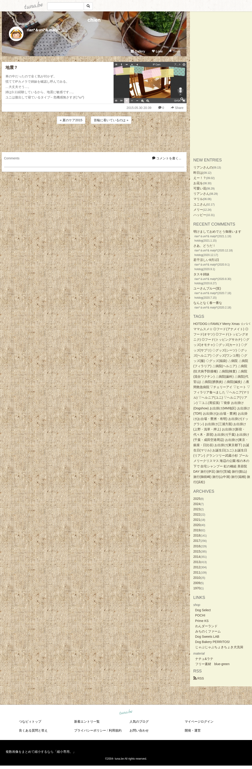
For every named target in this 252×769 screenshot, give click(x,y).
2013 (196, 562)
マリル (198, 199)
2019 (196, 530)
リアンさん (201, 193)
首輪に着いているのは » (111, 120)
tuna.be (126, 712)
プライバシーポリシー (90, 730)
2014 (196, 556)
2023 (196, 509)
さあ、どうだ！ (204, 246)
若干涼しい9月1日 (206, 260)
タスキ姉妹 (201, 274)
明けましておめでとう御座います (217, 231)
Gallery (138, 51)
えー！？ (199, 178)
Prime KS (202, 621)
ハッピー (199, 215)
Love (157, 51)
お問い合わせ (139, 730)
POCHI (200, 615)
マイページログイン (199, 721)
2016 (196, 546)
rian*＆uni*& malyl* (43, 30)
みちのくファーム (208, 631)
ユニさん (199, 204)
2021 (196, 519)
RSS (198, 678)
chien (94, 20)
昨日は (198, 172)
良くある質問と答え (33, 730)
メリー (198, 209)
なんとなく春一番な (207, 303)
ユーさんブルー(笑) (207, 288)
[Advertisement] (94, 137)
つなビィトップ (30, 721)
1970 (196, 588)
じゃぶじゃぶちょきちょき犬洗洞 (219, 647)
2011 (196, 572)
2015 (196, 551)
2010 (196, 577)
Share (174, 51)
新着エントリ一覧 (87, 721)
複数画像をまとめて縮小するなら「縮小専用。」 (41, 751)
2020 (196, 525)
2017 (196, 541)
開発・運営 (193, 730)
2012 (196, 567)
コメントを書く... (166, 158)
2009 (196, 583)
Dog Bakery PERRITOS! (212, 642)
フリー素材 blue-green (212, 664)
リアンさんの (203, 167)
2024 (196, 504)
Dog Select (203, 610)
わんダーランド (206, 626)
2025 (196, 498)
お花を (198, 183)
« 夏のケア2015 (71, 120)
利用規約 (115, 730)
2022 (196, 514)
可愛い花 (199, 188)
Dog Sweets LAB (207, 636)
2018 (196, 535)
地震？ (11, 67)
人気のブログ (139, 721)
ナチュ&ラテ (204, 659)
